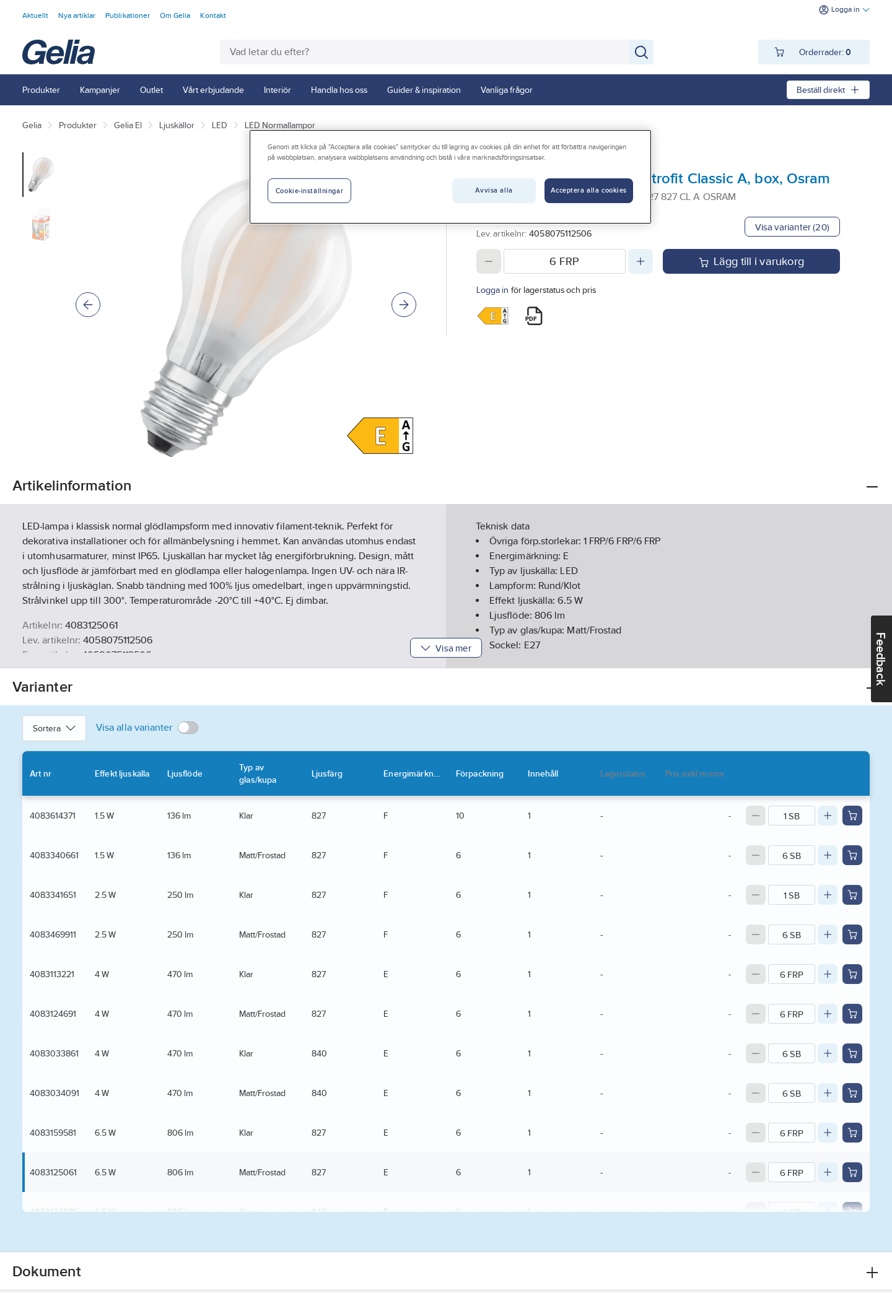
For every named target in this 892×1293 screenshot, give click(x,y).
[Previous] (88, 304)
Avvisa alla (493, 190)
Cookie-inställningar (309, 190)
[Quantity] (565, 261)
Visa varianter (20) (792, 227)
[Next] (403, 304)
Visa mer (446, 648)
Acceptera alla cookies (589, 190)
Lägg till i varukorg (751, 261)
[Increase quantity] (640, 261)
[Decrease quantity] (488, 261)
